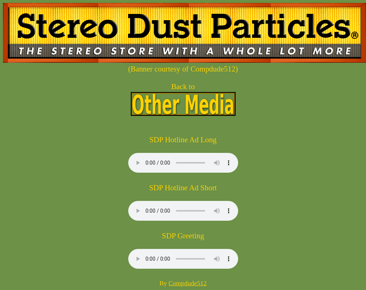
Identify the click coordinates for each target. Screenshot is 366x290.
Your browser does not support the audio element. (183, 163)
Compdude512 (188, 283)
